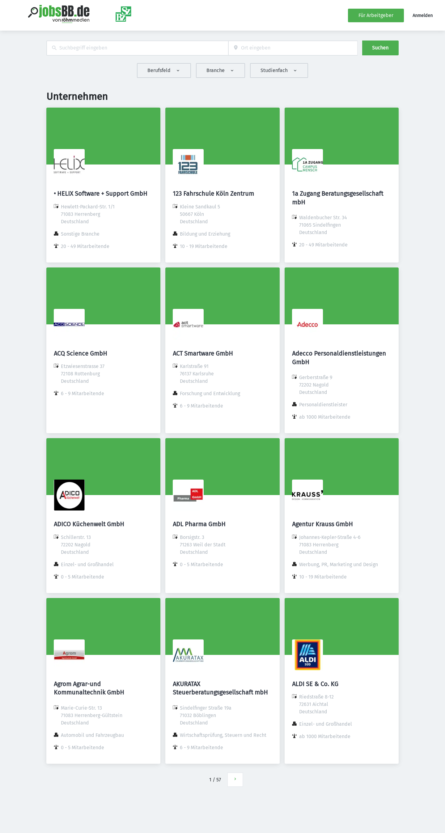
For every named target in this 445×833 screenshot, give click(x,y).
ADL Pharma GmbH (199, 524)
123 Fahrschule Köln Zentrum (213, 193)
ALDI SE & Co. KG (315, 684)
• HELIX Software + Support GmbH (100, 193)
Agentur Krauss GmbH (322, 524)
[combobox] (137, 48)
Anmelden (423, 15)
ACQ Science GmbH (80, 353)
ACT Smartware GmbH (203, 353)
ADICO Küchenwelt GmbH (89, 524)
